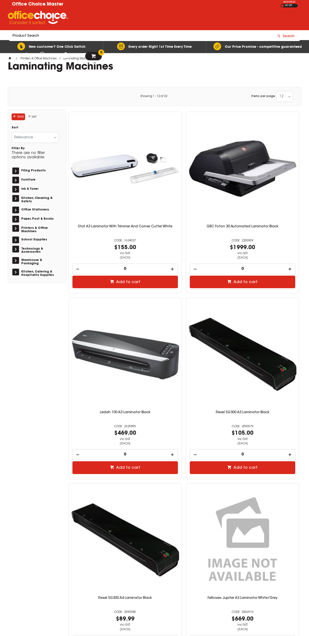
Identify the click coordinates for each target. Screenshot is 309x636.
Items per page (263, 96)
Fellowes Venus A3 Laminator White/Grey (213, 307)
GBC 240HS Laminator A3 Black (272, 440)
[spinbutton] (96, 214)
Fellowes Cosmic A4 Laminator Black (271, 307)
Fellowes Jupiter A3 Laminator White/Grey (154, 307)
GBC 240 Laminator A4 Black (213, 438)
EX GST (282, 5)
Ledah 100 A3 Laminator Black (213, 173)
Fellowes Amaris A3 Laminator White (154, 440)
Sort (15, 127)
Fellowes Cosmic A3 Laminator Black (95, 440)
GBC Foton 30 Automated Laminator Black (154, 173)
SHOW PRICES (289, 2)
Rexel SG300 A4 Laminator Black (96, 307)
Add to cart (98, 227)
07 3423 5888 (230, 569)
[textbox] (126, 18)
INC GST (288, 6)
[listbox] (284, 96)
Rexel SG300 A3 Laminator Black (272, 173)
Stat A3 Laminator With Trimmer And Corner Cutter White (95, 175)
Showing (153, 96)
